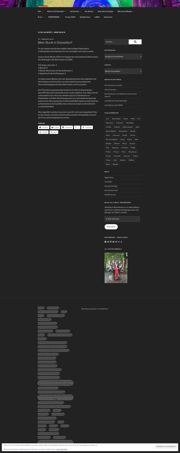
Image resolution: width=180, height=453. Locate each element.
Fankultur (119, 123)
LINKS (97, 17)
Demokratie (116, 119)
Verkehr (123, 160)
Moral (124, 143)
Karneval (116, 135)
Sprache (127, 156)
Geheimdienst (127, 127)
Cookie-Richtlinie (61, 449)
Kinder (124, 135)
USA (115, 160)
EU (139, 119)
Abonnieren (111, 227)
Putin (124, 152)
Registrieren (109, 177)
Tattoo (135, 156)
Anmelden (108, 182)
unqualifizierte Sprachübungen (116, 101)
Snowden (117, 156)
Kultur (129, 139)
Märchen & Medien (126, 11)
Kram (41, 17)
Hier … (40, 11)
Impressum (108, 17)
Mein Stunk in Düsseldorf (55, 42)
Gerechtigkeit (111, 131)
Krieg (122, 139)
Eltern (126, 119)
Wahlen (115, 164)
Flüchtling (129, 123)
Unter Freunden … (111, 90)
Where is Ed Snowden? (56, 11)
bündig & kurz (85, 17)
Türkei (108, 160)
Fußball (117, 127)
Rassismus (133, 152)
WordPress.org (110, 195)
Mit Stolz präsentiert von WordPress (95, 309)
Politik (133, 148)
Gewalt (132, 131)
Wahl (108, 164)
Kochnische (75, 11)
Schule (108, 156)
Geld (137, 127)
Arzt (107, 119)
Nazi (107, 148)
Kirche (132, 135)
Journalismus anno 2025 (114, 105)
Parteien (125, 148)
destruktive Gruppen (105, 11)
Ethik (133, 119)
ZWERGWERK (54, 17)
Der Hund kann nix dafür (113, 85)
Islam (108, 135)
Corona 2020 (70, 17)
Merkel (117, 143)
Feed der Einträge (111, 186)
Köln (136, 139)
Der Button (89, 11)
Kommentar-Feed (111, 190)
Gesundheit (123, 131)
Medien (108, 143)
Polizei (108, 152)
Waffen (131, 160)
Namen (132, 143)
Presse (116, 152)
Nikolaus (115, 148)
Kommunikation (112, 139)
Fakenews (109, 123)
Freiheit (108, 127)
